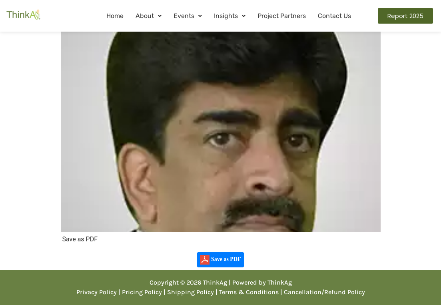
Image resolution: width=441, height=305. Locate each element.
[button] (149, 16)
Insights (229, 16)
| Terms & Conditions (247, 292)
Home (115, 16)
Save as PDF (220, 260)
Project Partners (281, 16)
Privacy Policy (96, 292)
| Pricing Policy (140, 292)
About (149, 16)
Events (188, 16)
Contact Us (334, 16)
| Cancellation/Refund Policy (322, 292)
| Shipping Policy (189, 292)
